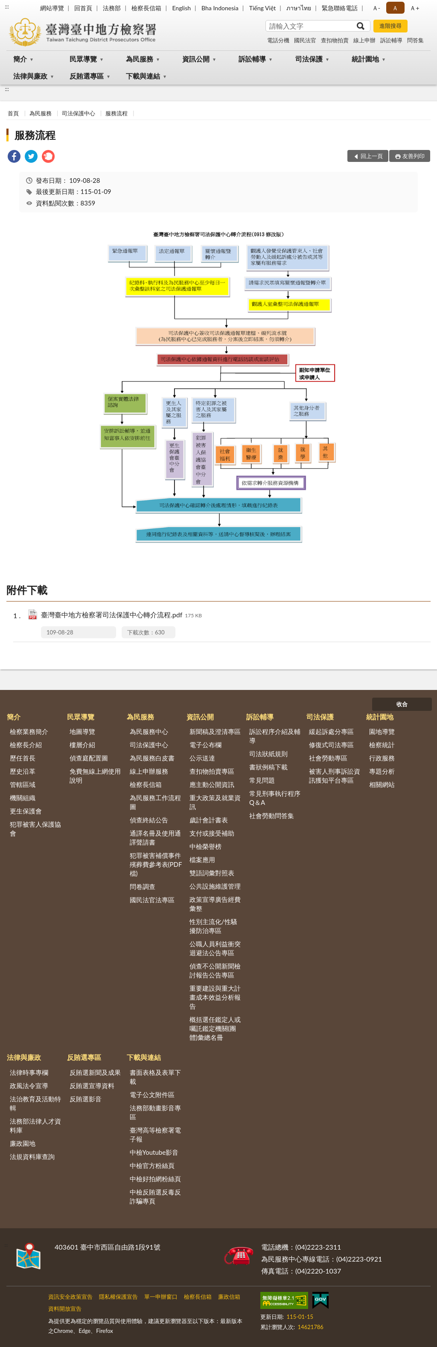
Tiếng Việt (262, 8)
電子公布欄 (205, 744)
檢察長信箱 (146, 8)
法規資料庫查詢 (32, 1156)
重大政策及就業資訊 (215, 802)
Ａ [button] (395, 8)
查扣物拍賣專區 (211, 771)
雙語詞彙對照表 (211, 873)
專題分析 (382, 771)
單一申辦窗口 (161, 1296)
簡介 (20, 59)
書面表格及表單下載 (155, 1076)
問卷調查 (142, 886)
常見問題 (262, 780)
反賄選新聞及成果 (95, 1072)
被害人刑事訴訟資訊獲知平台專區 (334, 775)
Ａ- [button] (376, 8)
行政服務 (382, 758)
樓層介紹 (82, 744)
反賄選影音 (86, 1099)
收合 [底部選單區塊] (402, 704)
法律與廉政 (30, 76)
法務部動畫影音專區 (155, 1112)
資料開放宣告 (65, 1308)
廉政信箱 (229, 1296)
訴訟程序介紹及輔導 (274, 736)
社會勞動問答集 (271, 815)
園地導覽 (382, 731)
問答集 (415, 40)
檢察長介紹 (26, 744)
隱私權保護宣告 (118, 1296)
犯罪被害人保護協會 (35, 828)
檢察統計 (382, 744)
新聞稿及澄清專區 (215, 731)
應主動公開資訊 (211, 784)
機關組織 (22, 797)
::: (7, 6)
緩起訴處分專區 (331, 731)
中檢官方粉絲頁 (152, 1165)
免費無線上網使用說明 (95, 775)
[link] (14, 157)
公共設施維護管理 (215, 886)
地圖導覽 (82, 731)
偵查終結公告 (149, 820)
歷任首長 (22, 758)
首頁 (13, 113)
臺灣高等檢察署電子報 (155, 1134)
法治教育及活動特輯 (35, 1103)
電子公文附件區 (152, 1094)
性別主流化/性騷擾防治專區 (213, 926)
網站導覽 (52, 8)
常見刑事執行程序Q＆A (274, 797)
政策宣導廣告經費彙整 (215, 903)
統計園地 (365, 59)
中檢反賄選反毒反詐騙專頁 (155, 1196)
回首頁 (83, 8)
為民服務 (139, 59)
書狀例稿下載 (268, 767)
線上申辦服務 (149, 771)
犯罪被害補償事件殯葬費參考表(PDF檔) (156, 864)
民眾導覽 (83, 59)
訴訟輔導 (391, 40)
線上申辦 (364, 40)
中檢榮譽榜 (205, 846)
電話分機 (278, 40)
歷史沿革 (22, 771)
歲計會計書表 (208, 820)
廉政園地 (22, 1143)
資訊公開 (196, 59)
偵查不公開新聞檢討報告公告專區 (215, 970)
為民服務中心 (149, 731)
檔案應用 (202, 859)
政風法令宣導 (29, 1085)
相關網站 (382, 784)
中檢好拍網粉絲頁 (155, 1179)
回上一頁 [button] (372, 156)
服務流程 (116, 113)
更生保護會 (26, 811)
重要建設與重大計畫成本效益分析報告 (215, 997)
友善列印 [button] (413, 156)
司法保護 (309, 59)
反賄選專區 (87, 76)
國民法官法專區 (152, 900)
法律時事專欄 (29, 1072)
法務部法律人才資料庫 (35, 1125)
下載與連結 (143, 76)
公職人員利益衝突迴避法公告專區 (215, 948)
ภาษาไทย (298, 8)
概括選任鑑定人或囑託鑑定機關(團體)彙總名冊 (215, 1028)
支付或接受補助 (211, 833)
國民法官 (305, 40)
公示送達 (202, 758)
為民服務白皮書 (152, 758)
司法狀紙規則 (268, 753)
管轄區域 (22, 784)
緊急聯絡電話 (340, 8)
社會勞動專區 (328, 758)
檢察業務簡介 (29, 731)
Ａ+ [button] (414, 8)
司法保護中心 (78, 113)
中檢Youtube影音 (154, 1152)
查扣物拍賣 (335, 40)
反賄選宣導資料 (92, 1085)
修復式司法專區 (331, 744)
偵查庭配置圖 (89, 758)
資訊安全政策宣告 (70, 1296)
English (181, 8)
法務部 (112, 8)
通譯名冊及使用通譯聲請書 (155, 837)
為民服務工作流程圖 (155, 802)
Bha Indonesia (220, 8)
